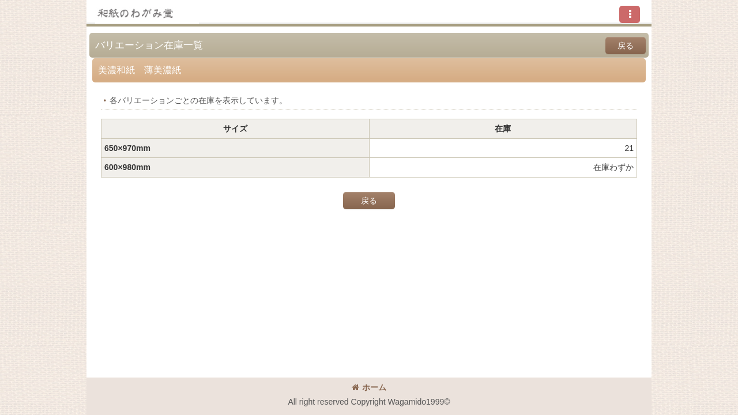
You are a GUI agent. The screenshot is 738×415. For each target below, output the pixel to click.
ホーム (369, 387)
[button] (629, 14)
